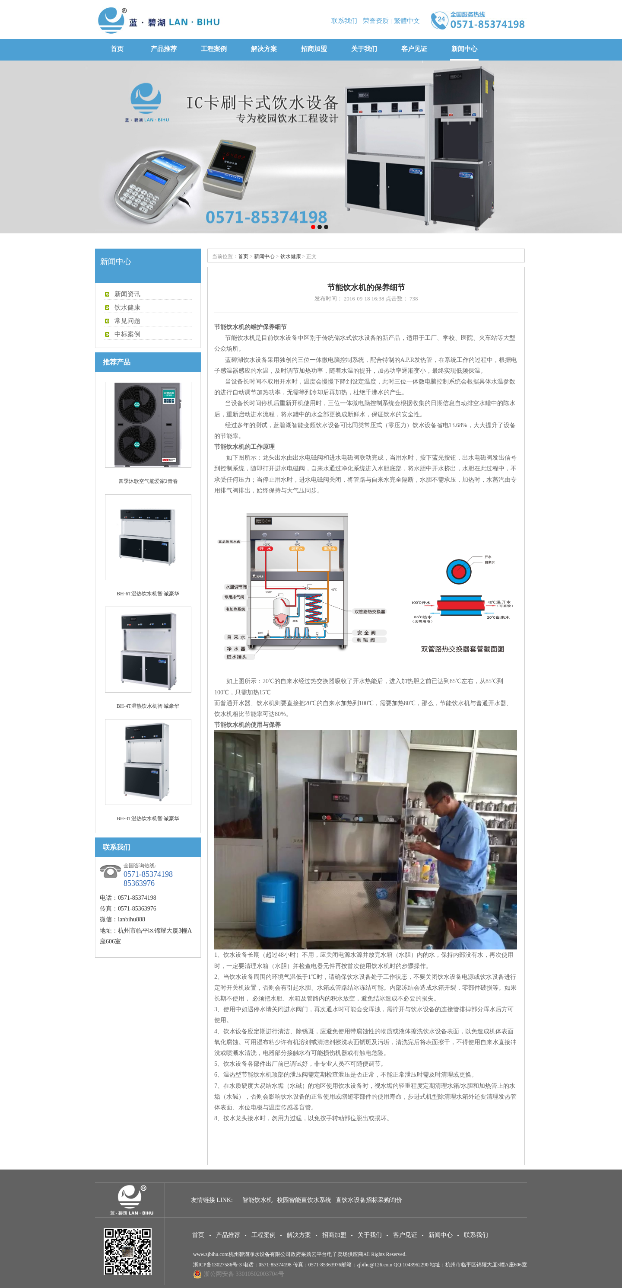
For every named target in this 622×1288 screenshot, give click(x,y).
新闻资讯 (127, 294)
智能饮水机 (257, 1200)
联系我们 (344, 20)
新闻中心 (464, 48)
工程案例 (214, 48)
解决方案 (264, 48)
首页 (117, 48)
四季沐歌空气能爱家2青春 (148, 481)
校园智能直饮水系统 (304, 1200)
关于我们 (364, 48)
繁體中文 (407, 20)
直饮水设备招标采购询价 (369, 1200)
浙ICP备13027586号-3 (217, 1265)
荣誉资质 (376, 20)
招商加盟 (314, 48)
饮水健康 (127, 307)
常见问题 (127, 320)
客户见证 (414, 48)
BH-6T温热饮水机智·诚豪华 (148, 594)
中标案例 (127, 334)
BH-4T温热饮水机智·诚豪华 (148, 706)
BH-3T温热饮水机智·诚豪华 (148, 818)
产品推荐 (164, 48)
